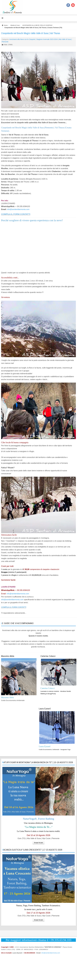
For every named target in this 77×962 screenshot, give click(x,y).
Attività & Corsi (15, 25)
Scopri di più (38, 842)
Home (6, 25)
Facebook (68, 5)
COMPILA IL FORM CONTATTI (15, 214)
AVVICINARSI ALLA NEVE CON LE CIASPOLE (37, 25)
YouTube (73, 5)
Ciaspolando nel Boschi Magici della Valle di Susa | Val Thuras (30, 33)
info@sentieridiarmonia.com (18, 209)
